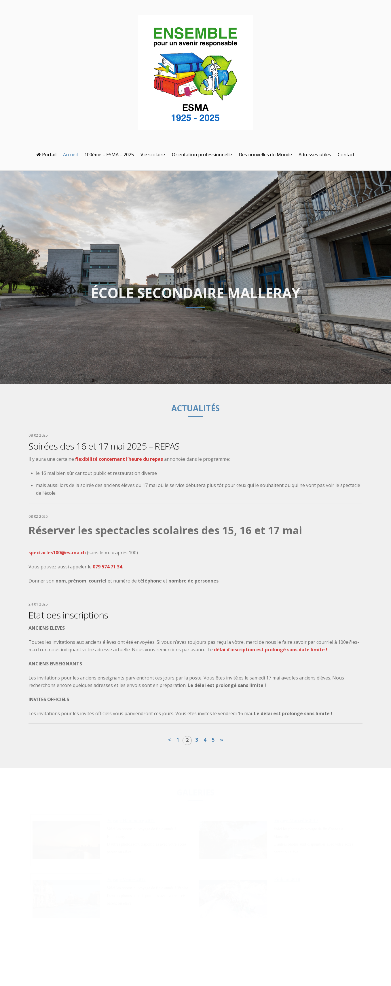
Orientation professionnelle (202, 154)
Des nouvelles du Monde (265, 154)
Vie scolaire (153, 154)
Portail (46, 154)
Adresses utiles (315, 154)
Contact (346, 154)
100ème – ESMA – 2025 (109, 154)
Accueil (70, 154)
